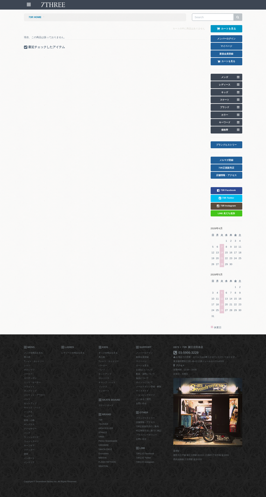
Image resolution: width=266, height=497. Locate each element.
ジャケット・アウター (34, 395)
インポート (29, 458)
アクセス (179, 365)
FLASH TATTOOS (107, 462)
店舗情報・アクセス (145, 422)
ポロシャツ (29, 369)
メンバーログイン (144, 353)
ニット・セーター (32, 382)
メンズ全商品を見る (33, 353)
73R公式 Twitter (143, 458)
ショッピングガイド (145, 395)
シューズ (28, 416)
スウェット (29, 386)
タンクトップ (30, 391)
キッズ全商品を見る (108, 353)
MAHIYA (103, 458)
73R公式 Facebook (145, 453)
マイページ (141, 361)
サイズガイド (142, 391)
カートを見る (142, 365)
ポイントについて (144, 382)
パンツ (27, 399)
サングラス (29, 424)
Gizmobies (104, 453)
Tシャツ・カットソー (34, 361)
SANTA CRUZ (105, 449)
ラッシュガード (31, 437)
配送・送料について (145, 374)
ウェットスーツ (31, 441)
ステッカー (29, 450)
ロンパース (104, 378)
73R (101, 420)
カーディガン (30, 378)
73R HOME (35, 17)
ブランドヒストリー (145, 418)
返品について (142, 378)
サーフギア (29, 445)
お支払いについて (144, 369)
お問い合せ (141, 403)
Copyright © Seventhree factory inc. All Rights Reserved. (50, 481)
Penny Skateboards (108, 441)
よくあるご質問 (143, 399)
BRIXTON (103, 466)
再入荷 (27, 357)
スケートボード (106, 405)
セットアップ (30, 403)
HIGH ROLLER (106, 428)
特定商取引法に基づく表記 (148, 430)
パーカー (28, 374)
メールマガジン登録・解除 (148, 386)
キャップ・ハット (32, 407)
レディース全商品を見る (72, 353)
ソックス (28, 412)
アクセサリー (30, 428)
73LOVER (103, 424)
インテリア (29, 462)
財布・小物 (29, 420)
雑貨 (26, 454)
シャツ (27, 365)
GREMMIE (104, 445)
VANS (101, 437)
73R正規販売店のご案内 (147, 426)
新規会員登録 (142, 357)
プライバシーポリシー (146, 435)
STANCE (103, 432)
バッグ (27, 433)
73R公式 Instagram (145, 462)
